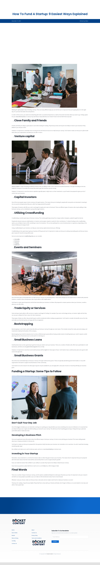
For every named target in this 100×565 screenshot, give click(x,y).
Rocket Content (50, 553)
